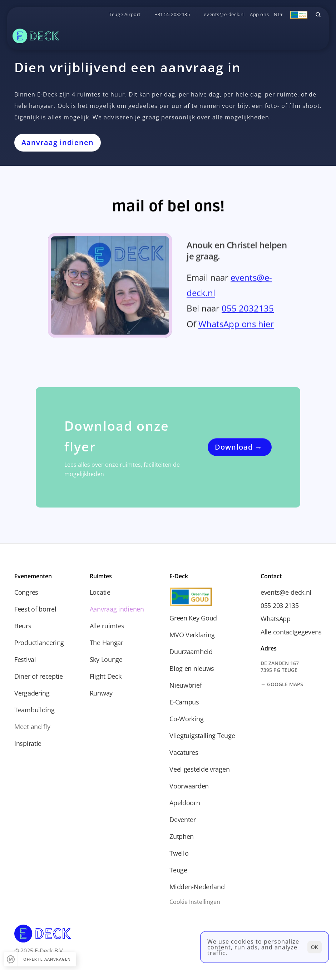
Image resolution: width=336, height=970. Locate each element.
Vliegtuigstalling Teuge (202, 735)
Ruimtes (101, 576)
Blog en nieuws (191, 668)
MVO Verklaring (192, 634)
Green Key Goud (193, 618)
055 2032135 (248, 311)
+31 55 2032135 (172, 14)
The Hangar (106, 642)
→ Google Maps (282, 684)
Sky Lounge (106, 659)
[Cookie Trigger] (194, 902)
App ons (259, 14)
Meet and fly (32, 726)
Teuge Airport (125, 14)
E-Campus (184, 702)
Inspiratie (27, 743)
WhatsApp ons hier (236, 326)
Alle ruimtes (107, 626)
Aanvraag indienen (117, 609)
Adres (269, 648)
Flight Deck (106, 676)
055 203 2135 (279, 605)
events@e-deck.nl (224, 14)
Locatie (100, 592)
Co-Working (186, 718)
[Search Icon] (318, 15)
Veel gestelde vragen (199, 769)
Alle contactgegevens (291, 632)
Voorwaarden (189, 786)
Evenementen (33, 576)
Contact (271, 576)
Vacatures (183, 752)
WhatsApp (276, 618)
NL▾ (278, 14)
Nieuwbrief (185, 685)
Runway (101, 693)
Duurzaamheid (190, 651)
